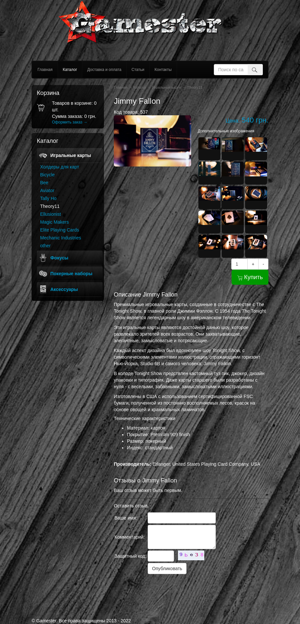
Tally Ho (48, 198)
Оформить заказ (70, 122)
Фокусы (59, 257)
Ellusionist (50, 214)
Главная (45, 69)
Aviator (47, 190)
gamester (150, 30)
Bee (44, 182)
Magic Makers (54, 222)
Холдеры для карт (59, 166)
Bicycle (47, 174)
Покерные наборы (71, 273)
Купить (250, 277)
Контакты (163, 69)
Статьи (138, 69)
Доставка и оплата (104, 69)
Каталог (70, 69)
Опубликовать (167, 568)
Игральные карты (70, 155)
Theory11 (50, 206)
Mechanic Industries (60, 237)
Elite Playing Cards (59, 230)
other (45, 245)
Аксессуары (64, 289)
